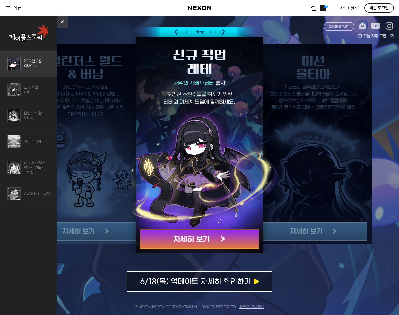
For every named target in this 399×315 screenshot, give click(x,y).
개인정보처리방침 (251, 306)
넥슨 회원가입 (350, 8)
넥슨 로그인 (379, 8)
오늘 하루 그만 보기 (376, 36)
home (362, 26)
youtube (375, 26)
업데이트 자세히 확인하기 (199, 281)
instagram (389, 26)
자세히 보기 (199, 239)
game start (339, 26)
